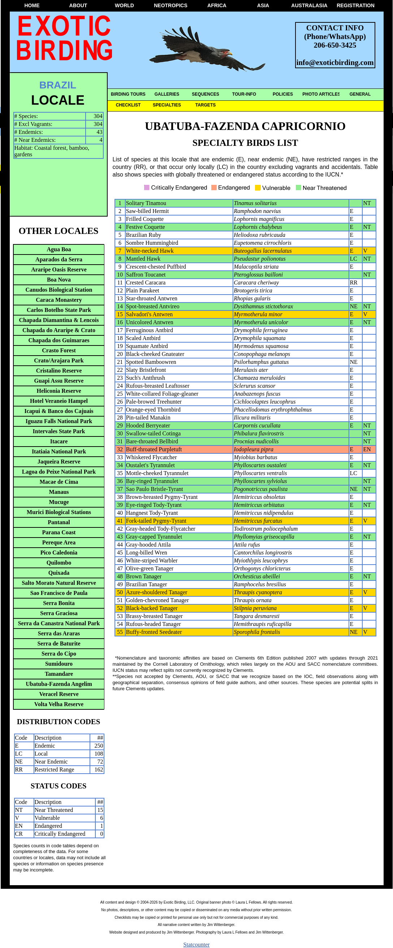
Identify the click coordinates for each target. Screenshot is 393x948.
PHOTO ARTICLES (321, 94)
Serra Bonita (59, 603)
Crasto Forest (58, 350)
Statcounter (196, 945)
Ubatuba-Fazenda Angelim (59, 684)
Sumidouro (59, 664)
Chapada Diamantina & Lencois (59, 320)
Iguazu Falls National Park (59, 421)
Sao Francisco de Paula (59, 593)
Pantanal (59, 522)
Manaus (59, 492)
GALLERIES (167, 94)
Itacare (59, 441)
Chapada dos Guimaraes (59, 340)
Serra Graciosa (59, 613)
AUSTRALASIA (309, 5)
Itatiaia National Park (59, 451)
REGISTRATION (356, 5)
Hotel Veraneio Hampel (59, 401)
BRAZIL (58, 85)
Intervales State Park (59, 431)
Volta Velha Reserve (58, 704)
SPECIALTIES (167, 105)
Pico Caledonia (59, 552)
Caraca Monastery (59, 300)
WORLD (124, 5)
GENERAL (360, 94)
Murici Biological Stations (59, 512)
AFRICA (216, 5)
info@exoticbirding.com (335, 62)
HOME (32, 5)
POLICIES (283, 94)
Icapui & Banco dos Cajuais (58, 411)
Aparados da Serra (58, 259)
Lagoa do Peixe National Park (59, 472)
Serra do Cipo (59, 654)
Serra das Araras (59, 633)
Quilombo (59, 563)
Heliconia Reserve (58, 391)
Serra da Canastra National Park (59, 623)
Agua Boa (59, 249)
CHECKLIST (128, 105)
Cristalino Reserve (59, 371)
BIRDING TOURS (128, 94)
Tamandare (59, 674)
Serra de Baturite (58, 643)
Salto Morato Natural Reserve (59, 583)
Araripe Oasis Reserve (59, 269)
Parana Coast (59, 532)
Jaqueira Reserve (59, 461)
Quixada (59, 573)
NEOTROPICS (170, 5)
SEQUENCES (205, 94)
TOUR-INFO (244, 94)
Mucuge (59, 502)
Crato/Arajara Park (58, 360)
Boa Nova (59, 280)
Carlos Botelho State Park (59, 310)
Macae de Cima (59, 482)
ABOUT (78, 5)
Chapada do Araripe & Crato (58, 330)
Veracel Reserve (58, 694)
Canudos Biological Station (59, 290)
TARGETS (205, 105)
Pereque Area (58, 542)
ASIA (263, 5)
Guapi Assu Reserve (59, 381)
